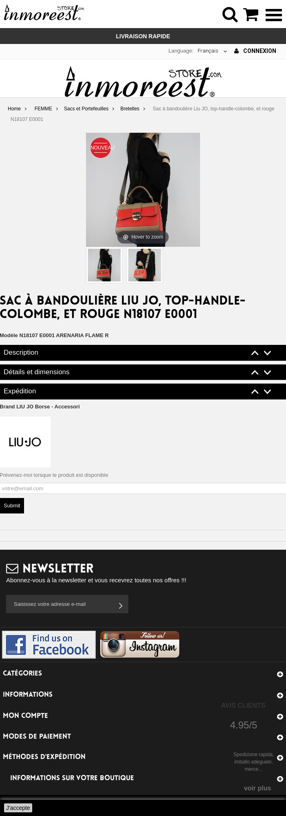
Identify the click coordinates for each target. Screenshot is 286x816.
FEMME (43, 109)
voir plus (257, 788)
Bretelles (129, 109)
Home (14, 109)
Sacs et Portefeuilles (86, 109)
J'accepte (18, 808)
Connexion (255, 51)
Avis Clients (243, 705)
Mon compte (25, 716)
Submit (12, 505)
